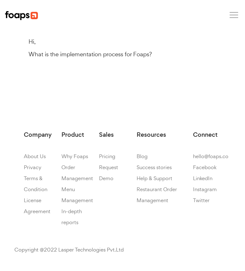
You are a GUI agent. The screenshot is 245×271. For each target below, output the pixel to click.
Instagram (205, 189)
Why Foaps (74, 156)
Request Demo (108, 173)
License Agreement (37, 206)
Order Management (77, 173)
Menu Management (77, 195)
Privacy (32, 167)
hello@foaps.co (210, 156)
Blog (142, 156)
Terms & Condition (35, 184)
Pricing (107, 156)
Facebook (204, 167)
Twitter (201, 200)
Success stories (154, 167)
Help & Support (154, 178)
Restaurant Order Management (157, 195)
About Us (35, 156)
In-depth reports (71, 217)
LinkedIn (202, 178)
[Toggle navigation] (233, 15)
